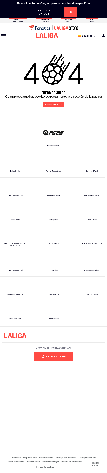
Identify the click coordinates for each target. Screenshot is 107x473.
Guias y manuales (16, 461)
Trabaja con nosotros (66, 457)
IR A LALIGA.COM (53, 104)
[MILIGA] (102, 35)
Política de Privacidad (71, 461)
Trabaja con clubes (87, 457)
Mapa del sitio (30, 457)
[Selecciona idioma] (87, 36)
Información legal (50, 461)
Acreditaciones (46, 457)
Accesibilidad (33, 461)
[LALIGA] (47, 35)
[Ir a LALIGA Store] (53, 27)
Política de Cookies (45, 467)
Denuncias (16, 457)
